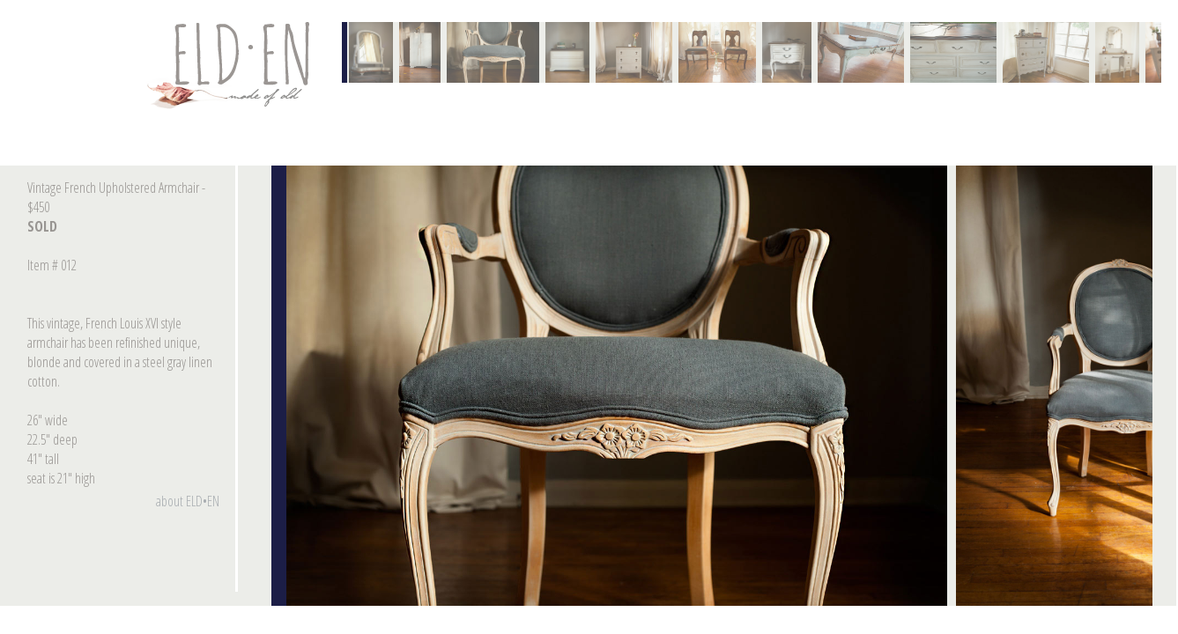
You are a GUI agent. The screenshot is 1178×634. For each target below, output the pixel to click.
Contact (232, 65)
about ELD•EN (187, 501)
